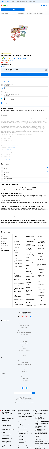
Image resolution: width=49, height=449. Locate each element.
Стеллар (15, 242)
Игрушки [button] (3, 241)
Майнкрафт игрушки (30, 241)
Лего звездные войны (30, 276)
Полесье (15, 236)
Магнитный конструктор (30, 285)
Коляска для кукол (41, 289)
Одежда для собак (24, 382)
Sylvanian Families (17, 238)
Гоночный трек (17, 277)
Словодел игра (40, 262)
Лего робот (28, 294)
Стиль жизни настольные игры (42, 267)
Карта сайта (24, 337)
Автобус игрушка (17, 291)
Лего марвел (28, 282)
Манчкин (39, 250)
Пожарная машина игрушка (17, 293)
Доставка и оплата (24, 322)
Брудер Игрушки (17, 253)
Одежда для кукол (41, 287)
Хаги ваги (27, 257)
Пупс (39, 286)
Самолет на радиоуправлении (17, 281)
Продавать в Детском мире (24, 323)
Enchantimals (16, 235)
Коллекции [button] (3, 243)
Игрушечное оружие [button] (6, 236)
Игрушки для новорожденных (29, 249)
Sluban (39, 235)
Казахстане (27, 402)
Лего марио (28, 287)
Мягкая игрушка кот (41, 298)
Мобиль (15, 302)
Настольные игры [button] (5, 247)
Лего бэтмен (28, 260)
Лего (27, 268)
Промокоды (24, 329)
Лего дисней (40, 247)
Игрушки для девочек (18, 301)
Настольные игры (20, 13)
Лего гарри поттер (29, 277)
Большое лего (40, 238)
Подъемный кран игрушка (19, 288)
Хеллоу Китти (28, 266)
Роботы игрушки (29, 238)
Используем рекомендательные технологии (24, 399)
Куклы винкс (40, 290)
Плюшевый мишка (41, 295)
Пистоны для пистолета (18, 264)
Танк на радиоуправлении (19, 283)
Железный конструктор (30, 296)
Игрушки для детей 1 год (30, 255)
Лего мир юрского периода (29, 291)
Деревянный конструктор (31, 293)
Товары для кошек (24, 374)
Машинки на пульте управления (18, 272)
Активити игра (40, 259)
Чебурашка (28, 265)
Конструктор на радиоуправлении (41, 242)
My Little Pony (17, 244)
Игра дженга (40, 256)
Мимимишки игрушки (30, 262)
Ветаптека (24, 383)
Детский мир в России (19, 402)
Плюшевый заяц (41, 305)
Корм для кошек (24, 376)
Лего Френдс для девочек (31, 305)
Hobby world (40, 253)
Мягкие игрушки (41, 293)
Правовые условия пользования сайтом (24, 398)
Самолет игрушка (17, 285)
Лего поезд (28, 288)
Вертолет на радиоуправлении (17, 276)
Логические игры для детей (42, 265)
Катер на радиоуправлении (17, 296)
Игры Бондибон (41, 269)
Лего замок (40, 236)
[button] (12, 9)
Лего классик (40, 245)
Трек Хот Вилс (17, 279)
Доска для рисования (42, 254)
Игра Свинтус (40, 272)
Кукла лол (39, 279)
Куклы (39, 281)
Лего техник (28, 279)
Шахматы (39, 261)
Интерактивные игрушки (31, 242)
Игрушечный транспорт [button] (4, 239)
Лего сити (28, 274)
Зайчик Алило (17, 247)
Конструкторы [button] (4, 245)
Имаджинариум (41, 251)
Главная (2, 13)
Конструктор (28, 271)
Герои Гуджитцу (17, 249)
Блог (24, 369)
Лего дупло (28, 281)
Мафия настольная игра (42, 274)
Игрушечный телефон (30, 252)
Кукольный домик (41, 284)
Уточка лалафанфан (29, 258)
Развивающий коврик (30, 247)
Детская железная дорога (19, 273)
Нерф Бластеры (17, 258)
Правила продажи (24, 327)
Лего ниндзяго (28, 270)
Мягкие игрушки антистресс (41, 301)
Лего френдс (28, 284)
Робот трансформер (30, 236)
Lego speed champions (30, 299)
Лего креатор (28, 297)
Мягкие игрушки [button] (5, 250)
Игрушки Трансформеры (30, 263)
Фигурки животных (29, 254)
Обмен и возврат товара (24, 325)
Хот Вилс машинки (17, 269)
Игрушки (16, 298)
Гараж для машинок (17, 286)
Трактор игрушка (17, 289)
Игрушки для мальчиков (18, 304)
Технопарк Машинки (18, 246)
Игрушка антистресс (30, 235)
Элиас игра (40, 270)
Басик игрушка (40, 297)
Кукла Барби (40, 282)
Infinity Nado (16, 241)
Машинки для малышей (30, 239)
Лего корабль (28, 302)
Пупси (15, 255)
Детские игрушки (9, 13)
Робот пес (28, 251)
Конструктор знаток (30, 300)
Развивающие (29, 13)
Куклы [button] (2, 248)
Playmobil (16, 252)
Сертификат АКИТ (24, 334)
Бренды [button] (3, 235)
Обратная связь (24, 336)
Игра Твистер (40, 258)
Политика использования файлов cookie (24, 332)
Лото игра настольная (42, 278)
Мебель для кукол (41, 292)
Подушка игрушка (41, 302)
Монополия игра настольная (41, 276)
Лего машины (40, 239)
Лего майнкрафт (29, 273)
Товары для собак (24, 378)
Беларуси (32, 402)
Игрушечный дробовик (18, 260)
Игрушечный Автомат (18, 263)
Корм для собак (25, 380)
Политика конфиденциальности (24, 330)
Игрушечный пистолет (18, 261)
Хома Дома (16, 250)
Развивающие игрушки (18, 299)
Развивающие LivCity (38, 13)
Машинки (16, 268)
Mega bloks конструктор (42, 243)
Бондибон (16, 257)
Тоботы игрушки (17, 239)
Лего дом (27, 304)
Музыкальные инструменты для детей (30, 245)
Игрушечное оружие (18, 266)
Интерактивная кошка (42, 304)
